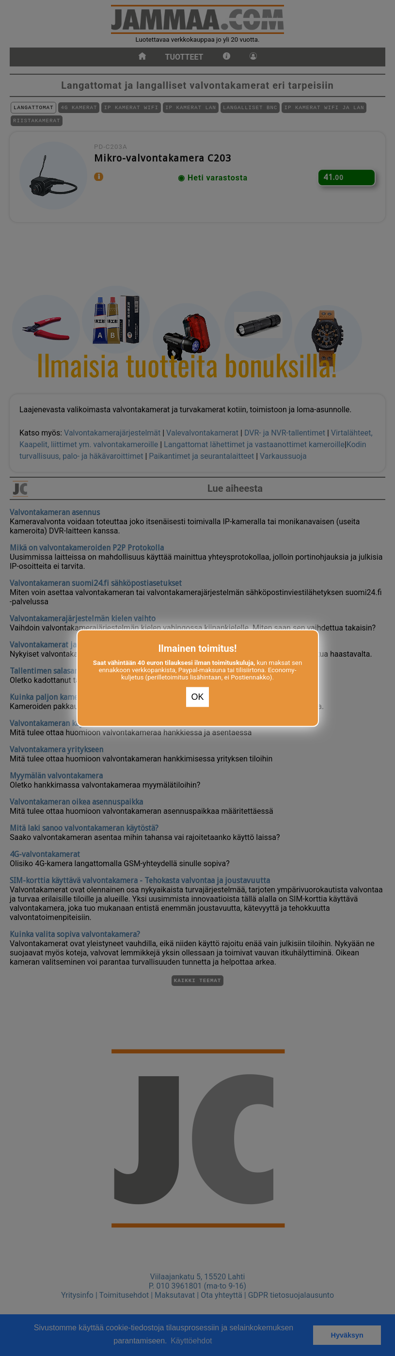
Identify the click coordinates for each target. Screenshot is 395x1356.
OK (197, 697)
